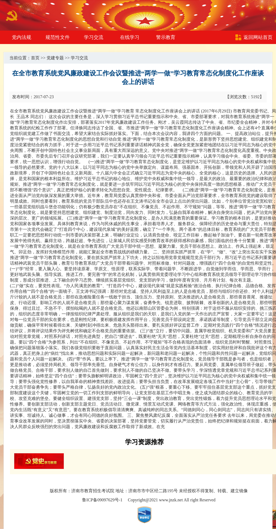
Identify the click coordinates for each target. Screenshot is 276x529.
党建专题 (55, 58)
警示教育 (165, 37)
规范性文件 (57, 37)
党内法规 (21, 37)
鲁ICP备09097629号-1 (102, 500)
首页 (35, 58)
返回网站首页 (258, 37)
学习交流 (93, 37)
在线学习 (129, 37)
